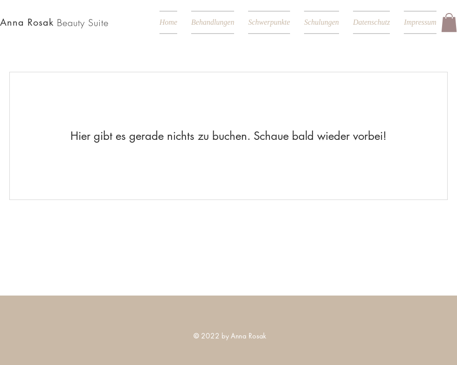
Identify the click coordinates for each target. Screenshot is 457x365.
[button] (449, 22)
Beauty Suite (83, 22)
